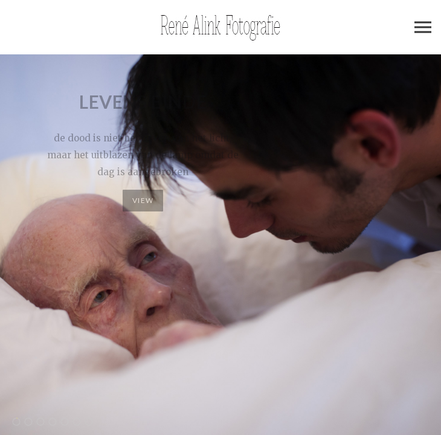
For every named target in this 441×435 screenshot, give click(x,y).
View (142, 200)
